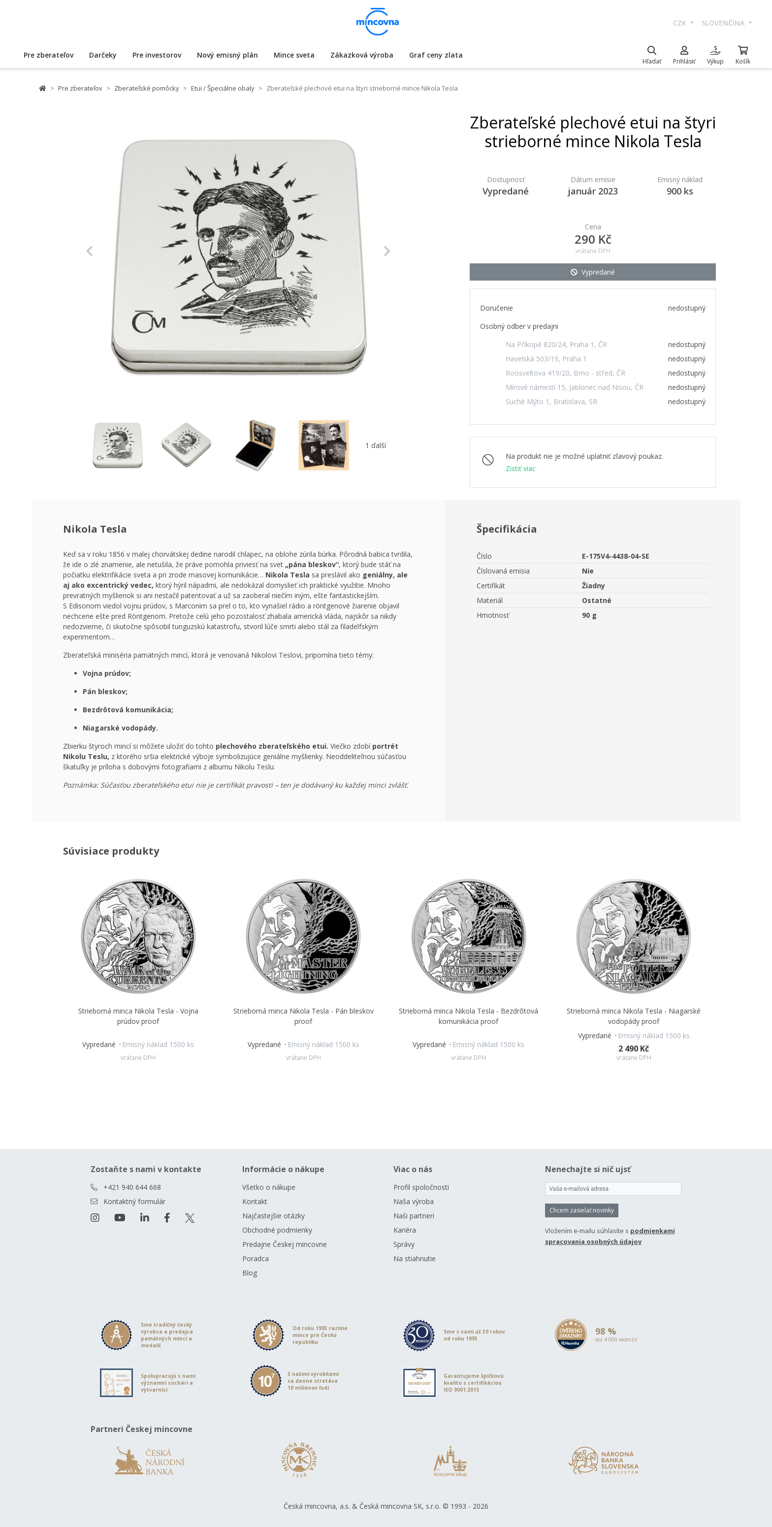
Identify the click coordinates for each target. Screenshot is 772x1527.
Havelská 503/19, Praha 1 (546, 358)
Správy (404, 1244)
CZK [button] (680, 23)
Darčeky (103, 55)
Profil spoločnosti (421, 1187)
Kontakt (254, 1201)
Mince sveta (294, 55)
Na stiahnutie (414, 1258)
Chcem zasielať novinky (581, 1210)
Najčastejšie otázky (273, 1215)
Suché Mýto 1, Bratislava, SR (551, 401)
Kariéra (404, 1230)
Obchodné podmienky (277, 1230)
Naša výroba (413, 1201)
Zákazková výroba (361, 55)
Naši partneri (413, 1215)
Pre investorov (156, 55)
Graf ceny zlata (436, 55)
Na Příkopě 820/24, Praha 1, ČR (556, 344)
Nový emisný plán (227, 55)
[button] (108, 251)
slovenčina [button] (724, 23)
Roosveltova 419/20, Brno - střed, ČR (565, 373)
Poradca (255, 1258)
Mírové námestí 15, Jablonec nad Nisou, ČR (574, 387)
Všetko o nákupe (268, 1187)
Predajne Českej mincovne (284, 1244)
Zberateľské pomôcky (146, 88)
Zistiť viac (521, 468)
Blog (249, 1272)
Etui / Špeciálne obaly (223, 88)
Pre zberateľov (48, 55)
